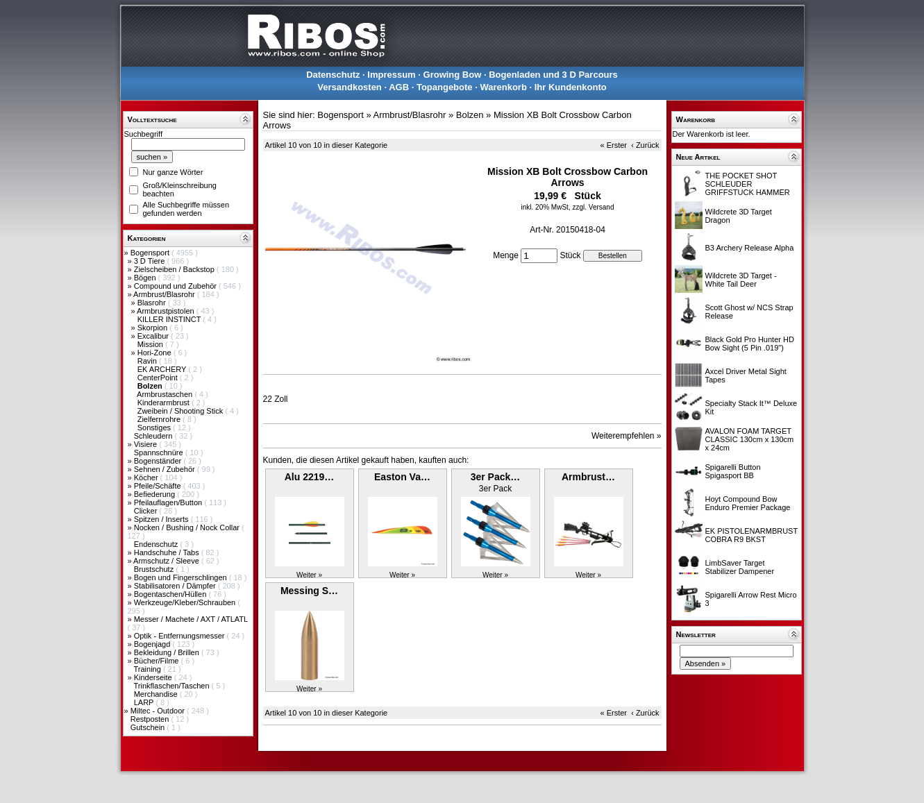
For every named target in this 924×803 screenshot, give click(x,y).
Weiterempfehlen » (626, 436)
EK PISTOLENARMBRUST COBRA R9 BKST (751, 535)
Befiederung (155, 494)
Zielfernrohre (160, 419)
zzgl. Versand (593, 207)
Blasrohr (152, 302)
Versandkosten (349, 87)
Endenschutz (157, 544)
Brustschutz (155, 569)
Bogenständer (159, 461)
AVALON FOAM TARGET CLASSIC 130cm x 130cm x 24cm (749, 439)
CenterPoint (158, 377)
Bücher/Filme (157, 661)
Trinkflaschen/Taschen (172, 686)
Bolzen (470, 115)
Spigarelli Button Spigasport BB (733, 471)
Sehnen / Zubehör (165, 469)
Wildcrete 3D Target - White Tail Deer (741, 279)
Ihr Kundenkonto (571, 87)
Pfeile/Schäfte (158, 486)
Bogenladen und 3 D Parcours (553, 74)
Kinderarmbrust (164, 402)
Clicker (147, 511)
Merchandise (157, 694)
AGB (399, 87)
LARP (145, 702)
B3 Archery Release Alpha (749, 248)
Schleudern (154, 436)
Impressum (391, 74)
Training (147, 669)
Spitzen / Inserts (162, 519)
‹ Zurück (645, 145)
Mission (151, 344)
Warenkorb (503, 87)
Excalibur (154, 336)
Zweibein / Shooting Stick (181, 411)
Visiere (146, 444)
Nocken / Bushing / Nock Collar (188, 527)
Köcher (147, 477)
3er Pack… (496, 476)
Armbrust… (588, 476)
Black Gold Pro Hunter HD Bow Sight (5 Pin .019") (749, 343)
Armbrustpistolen (166, 311)
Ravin (148, 361)
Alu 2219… (310, 476)
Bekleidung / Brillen (167, 652)
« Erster (614, 145)
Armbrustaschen (165, 394)
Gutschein (149, 727)
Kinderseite (154, 677)
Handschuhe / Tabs (167, 552)
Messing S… (309, 590)
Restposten (151, 719)
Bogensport (151, 252)
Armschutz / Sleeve (167, 561)
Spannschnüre (159, 452)
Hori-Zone (155, 352)
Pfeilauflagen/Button (169, 502)
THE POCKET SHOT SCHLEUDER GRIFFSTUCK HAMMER (747, 183)
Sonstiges (155, 427)
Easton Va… (402, 476)
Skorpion (153, 327)
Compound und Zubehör (176, 286)
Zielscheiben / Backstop (175, 269)
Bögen (146, 277)
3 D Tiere (150, 261)
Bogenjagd (153, 644)
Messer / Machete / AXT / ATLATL (191, 619)
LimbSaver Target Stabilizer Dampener (740, 567)
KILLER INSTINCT (170, 319)
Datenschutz (333, 74)
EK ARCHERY (163, 369)
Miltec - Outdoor (159, 711)
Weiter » (309, 575)
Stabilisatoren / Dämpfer (176, 586)
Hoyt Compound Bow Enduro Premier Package (748, 503)
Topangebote (445, 87)
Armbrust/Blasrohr (165, 294)
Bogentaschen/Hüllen (171, 594)
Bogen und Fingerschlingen (181, 577)
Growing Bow (452, 74)
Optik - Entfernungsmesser (180, 636)
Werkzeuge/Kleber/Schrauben (186, 602)
